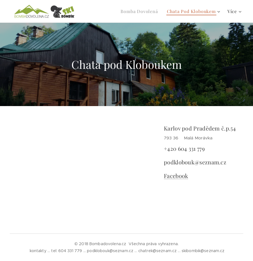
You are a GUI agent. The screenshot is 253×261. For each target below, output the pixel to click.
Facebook (176, 175)
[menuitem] (140, 11)
